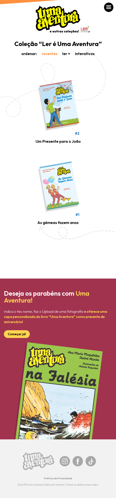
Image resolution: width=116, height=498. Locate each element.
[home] (58, 19)
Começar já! (17, 334)
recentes (50, 53)
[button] (107, 9)
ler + (66, 53)
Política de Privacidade (58, 478)
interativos (85, 53)
